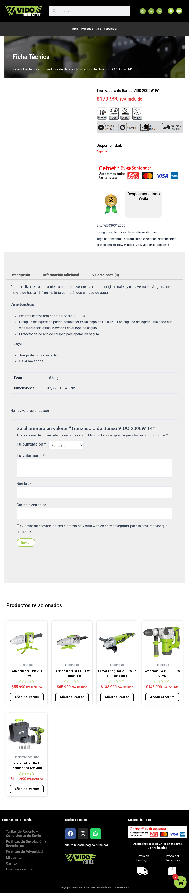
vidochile (163, 245)
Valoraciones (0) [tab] (105, 275)
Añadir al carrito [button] (27, 697)
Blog (98, 29)
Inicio (75, 29)
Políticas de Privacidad (24, 851)
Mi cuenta (14, 857)
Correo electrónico (33, 505)
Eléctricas (30, 69)
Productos (87, 29)
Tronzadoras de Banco (56, 69)
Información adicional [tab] (61, 275)
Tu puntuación (31, 444)
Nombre (24, 483)
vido (138, 245)
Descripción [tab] (20, 275)
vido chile (149, 245)
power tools (125, 245)
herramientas (113, 239)
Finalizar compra (19, 869)
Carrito (11, 863)
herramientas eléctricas (140, 239)
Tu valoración (31, 455)
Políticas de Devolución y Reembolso (26, 843)
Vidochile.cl (110, 29)
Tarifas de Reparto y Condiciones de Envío (23, 833)
